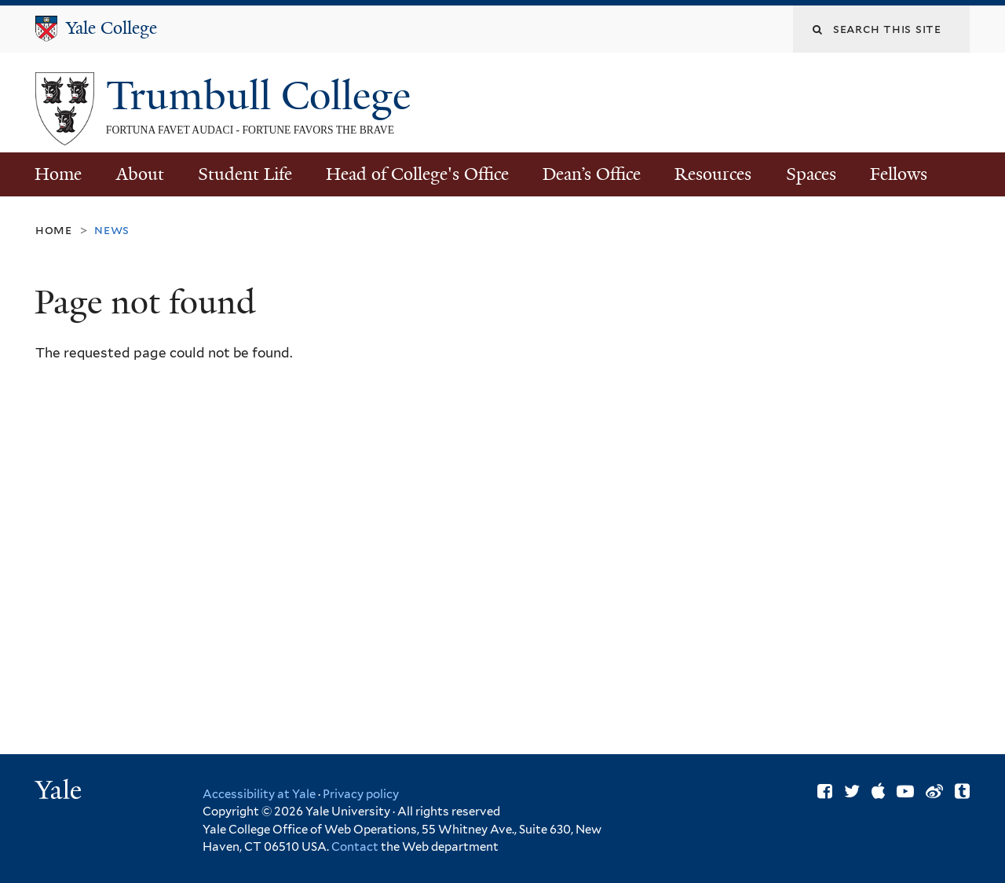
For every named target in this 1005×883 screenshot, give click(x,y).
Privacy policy (361, 794)
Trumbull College (263, 96)
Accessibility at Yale (259, 794)
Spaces (811, 174)
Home (58, 174)
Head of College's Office (417, 174)
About (140, 174)
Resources (712, 174)
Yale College (111, 27)
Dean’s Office (592, 174)
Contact (356, 847)
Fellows (898, 174)
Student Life (245, 174)
